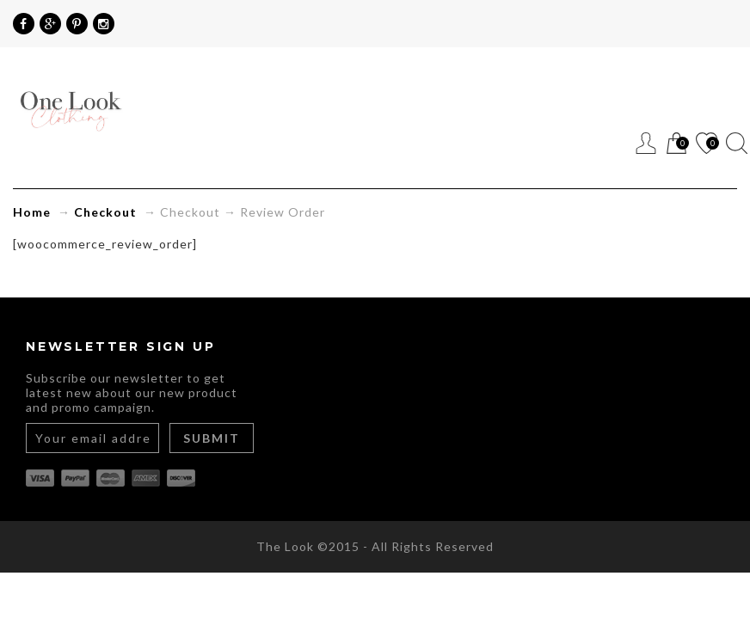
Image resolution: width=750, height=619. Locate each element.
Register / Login (646, 143)
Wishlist (706, 144)
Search (736, 143)
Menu (616, 143)
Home (32, 212)
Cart (676, 144)
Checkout (105, 212)
